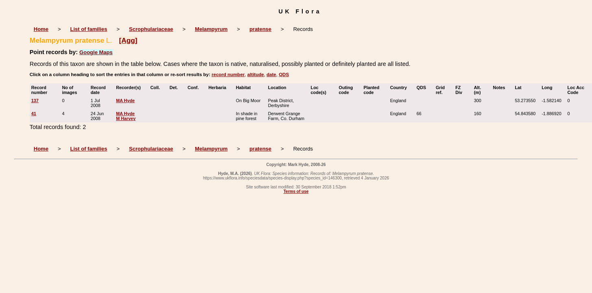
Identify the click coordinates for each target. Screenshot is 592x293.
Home (41, 29)
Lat (520, 87)
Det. (175, 87)
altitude (255, 74)
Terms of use (296, 191)
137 (35, 100)
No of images (71, 90)
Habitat (245, 87)
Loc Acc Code (576, 90)
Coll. (157, 87)
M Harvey (125, 118)
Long (549, 87)
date (271, 74)
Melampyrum (211, 29)
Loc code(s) (320, 90)
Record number (41, 90)
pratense (260, 29)
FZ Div (460, 90)
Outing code (346, 90)
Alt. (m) (479, 90)
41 (33, 113)
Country (400, 87)
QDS (284, 74)
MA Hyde (125, 100)
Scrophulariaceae (151, 29)
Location (279, 87)
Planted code (371, 90)
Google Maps (96, 52)
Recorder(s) (130, 87)
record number (228, 74)
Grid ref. (441, 90)
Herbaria (219, 87)
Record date (98, 90)
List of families (88, 29)
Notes (501, 87)
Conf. (195, 87)
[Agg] (128, 40)
